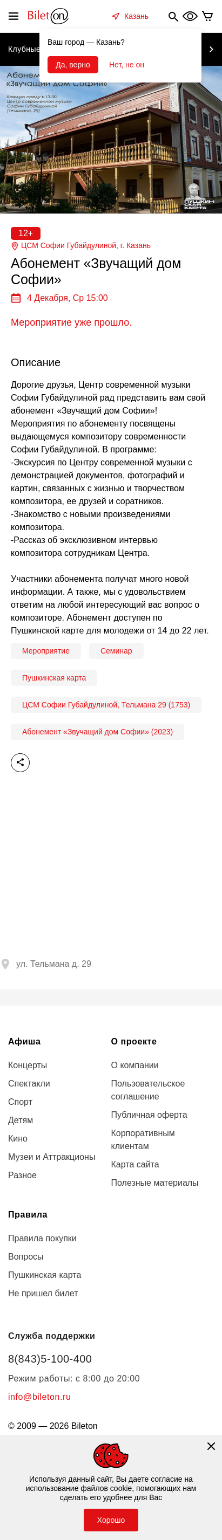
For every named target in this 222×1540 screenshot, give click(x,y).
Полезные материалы (155, 1182)
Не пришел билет (43, 1293)
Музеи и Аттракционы (51, 1156)
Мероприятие (46, 651)
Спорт (20, 1101)
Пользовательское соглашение (148, 1090)
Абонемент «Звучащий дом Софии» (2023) (97, 731)
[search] (173, 16)
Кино (18, 1138)
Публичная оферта (149, 1114)
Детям (20, 1120)
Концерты (27, 1065)
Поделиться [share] (20, 762)
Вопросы (26, 1256)
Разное (22, 1175)
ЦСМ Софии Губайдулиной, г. (81, 245)
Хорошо (111, 1520)
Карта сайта (135, 1164)
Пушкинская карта (54, 677)
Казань (136, 16)
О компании (135, 1065)
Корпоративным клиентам (143, 1140)
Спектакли (29, 1083)
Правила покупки (42, 1238)
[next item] (211, 49)
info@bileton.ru (39, 1396)
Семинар (116, 651)
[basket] (208, 16)
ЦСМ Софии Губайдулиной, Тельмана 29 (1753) (106, 704)
